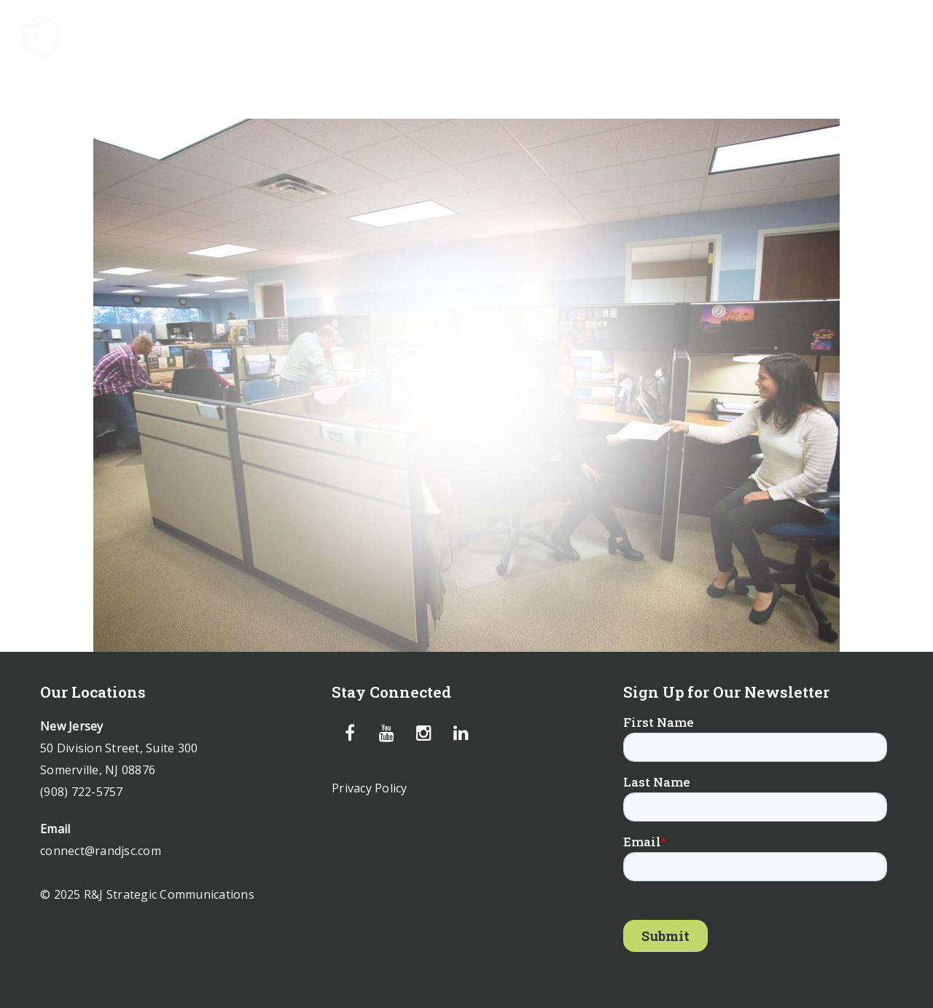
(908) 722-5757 (81, 792)
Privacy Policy (369, 788)
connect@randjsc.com (100, 851)
